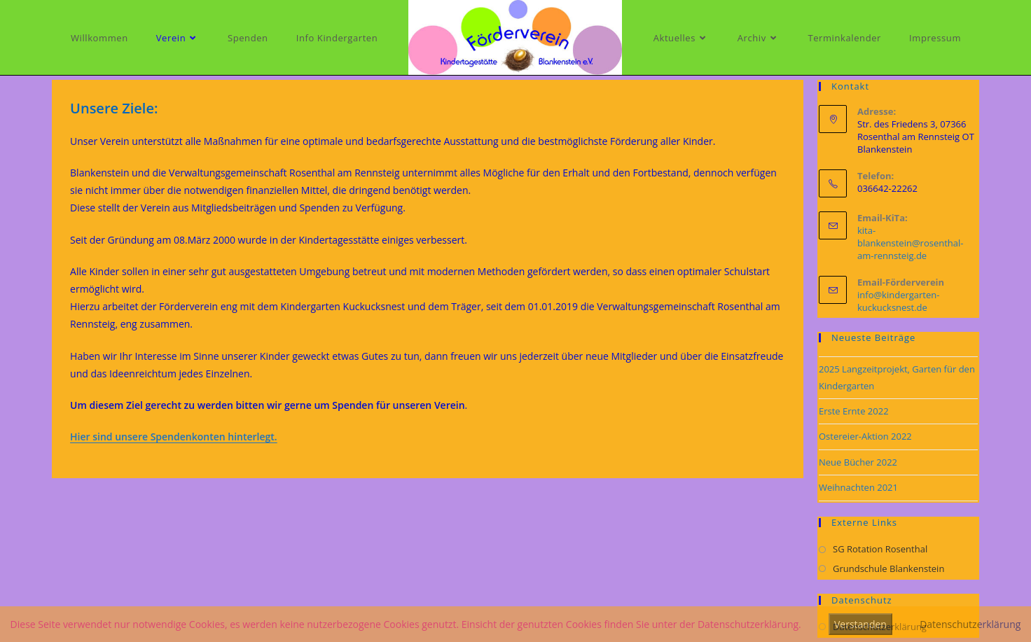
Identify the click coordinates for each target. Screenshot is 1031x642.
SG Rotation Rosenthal (880, 549)
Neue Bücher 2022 (858, 462)
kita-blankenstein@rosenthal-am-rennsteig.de (910, 243)
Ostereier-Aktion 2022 (865, 436)
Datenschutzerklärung (970, 624)
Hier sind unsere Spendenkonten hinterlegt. (173, 436)
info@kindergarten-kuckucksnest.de (898, 301)
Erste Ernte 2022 (854, 411)
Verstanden (860, 624)
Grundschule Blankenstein (888, 568)
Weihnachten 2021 (858, 487)
